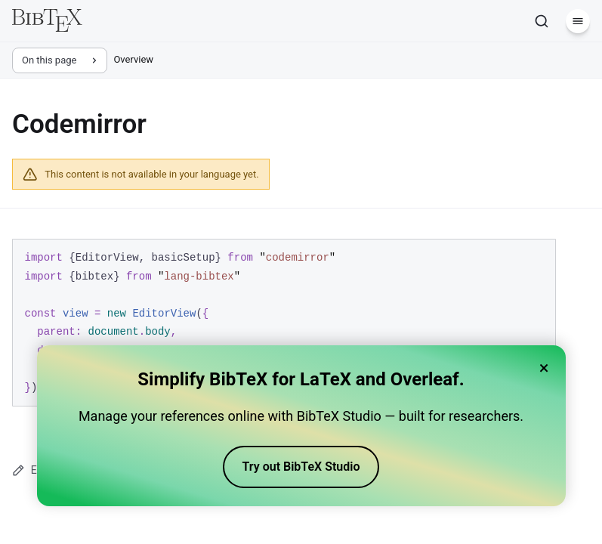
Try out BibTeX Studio (301, 466)
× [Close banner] (544, 368)
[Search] (541, 21)
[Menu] (578, 21)
